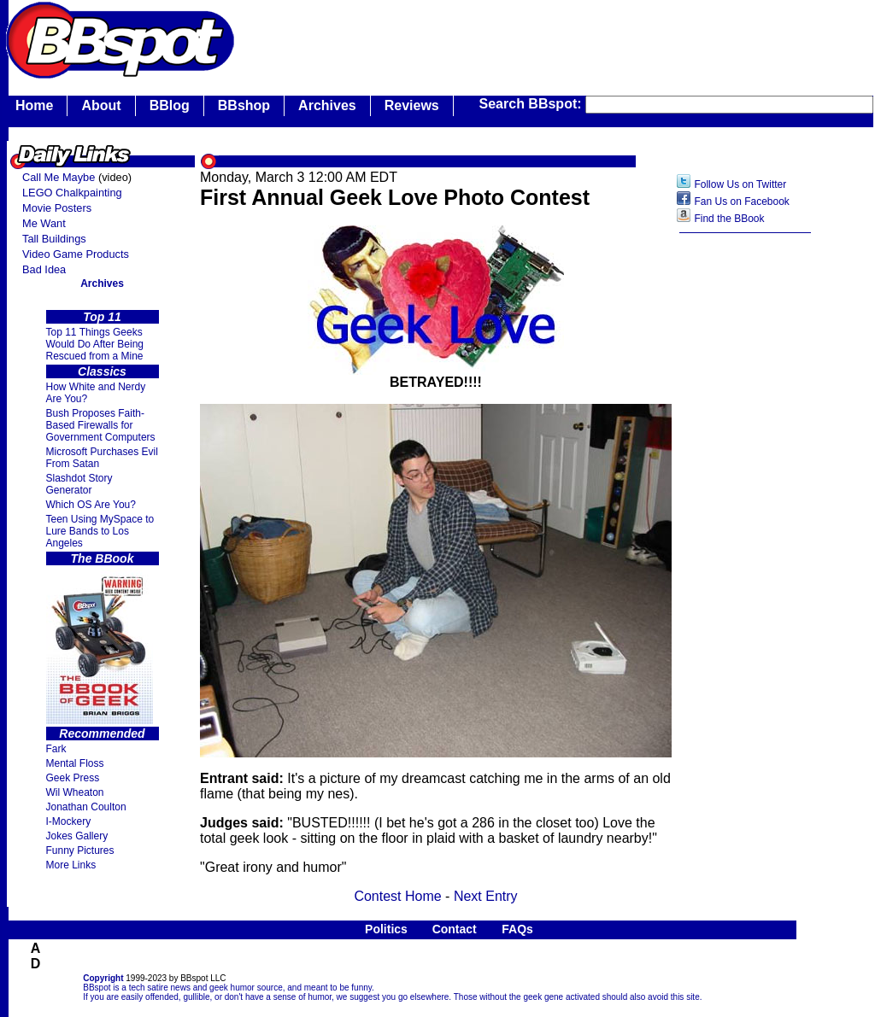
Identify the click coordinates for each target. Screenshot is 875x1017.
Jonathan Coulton (86, 807)
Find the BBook (729, 219)
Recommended (101, 733)
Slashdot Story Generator (79, 484)
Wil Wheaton (75, 792)
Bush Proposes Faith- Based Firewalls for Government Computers (101, 425)
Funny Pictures (80, 850)
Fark (56, 749)
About (100, 105)
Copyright (103, 978)
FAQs (517, 929)
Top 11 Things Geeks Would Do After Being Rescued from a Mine (95, 344)
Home (34, 105)
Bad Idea (44, 269)
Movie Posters (56, 208)
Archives (327, 105)
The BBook (102, 558)
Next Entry (486, 896)
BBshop (244, 105)
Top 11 (102, 317)
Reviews (412, 105)
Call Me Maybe (58, 177)
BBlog (170, 105)
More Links (71, 865)
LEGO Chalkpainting (72, 192)
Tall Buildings (54, 238)
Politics (386, 929)
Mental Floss (75, 763)
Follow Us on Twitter (740, 184)
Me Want (44, 223)
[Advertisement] (745, 511)
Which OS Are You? (91, 505)
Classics (102, 371)
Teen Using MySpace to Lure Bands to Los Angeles (100, 531)
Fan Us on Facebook (741, 201)
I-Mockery (68, 821)
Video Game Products (75, 254)
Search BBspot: (532, 103)
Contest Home (397, 896)
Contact (454, 929)
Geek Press (73, 778)
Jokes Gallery (77, 836)
